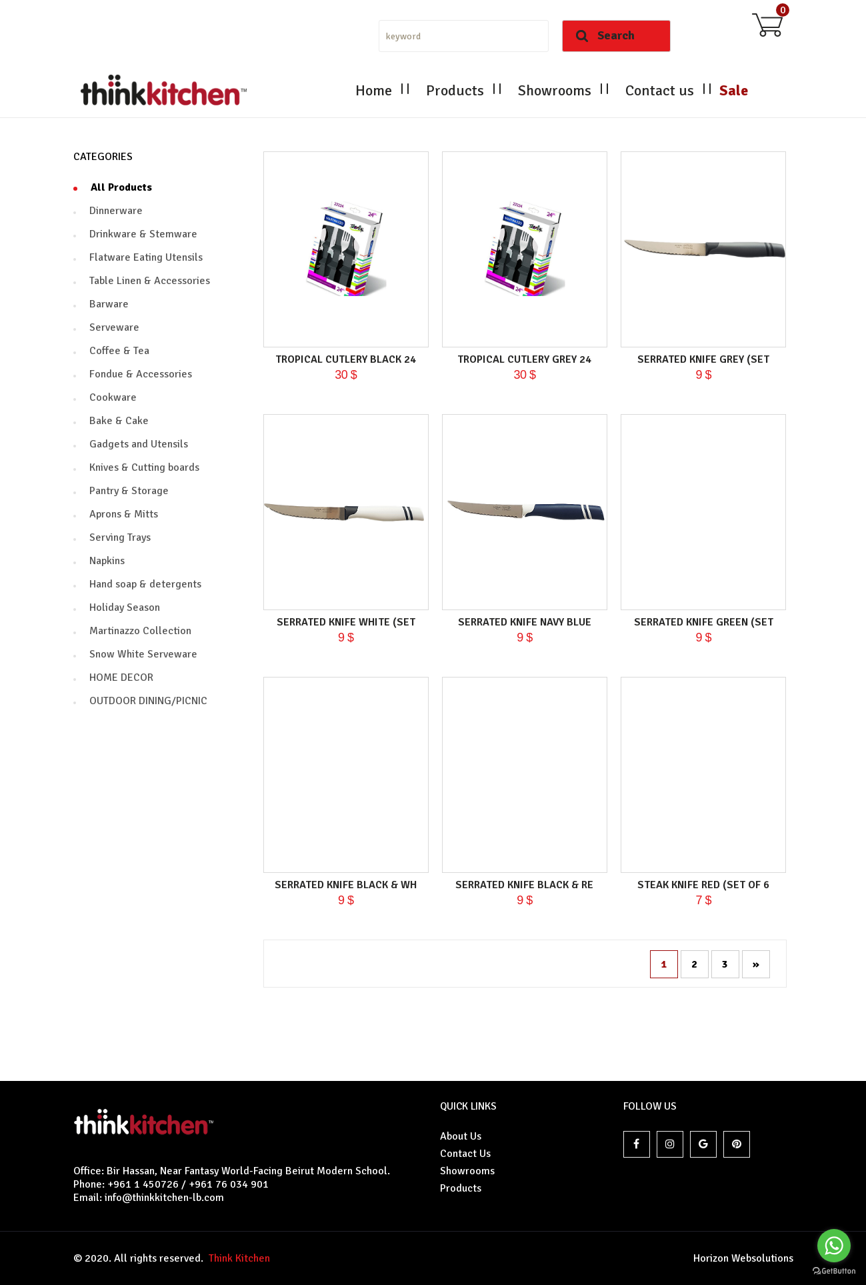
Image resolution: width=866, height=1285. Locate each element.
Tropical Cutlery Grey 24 (524, 359)
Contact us (659, 90)
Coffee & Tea (119, 350)
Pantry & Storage (129, 490)
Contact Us (465, 1153)
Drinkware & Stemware (143, 234)
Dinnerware (116, 210)
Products (455, 90)
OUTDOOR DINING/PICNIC (148, 701)
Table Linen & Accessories (149, 280)
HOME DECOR (121, 677)
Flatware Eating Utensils (146, 257)
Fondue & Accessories (140, 374)
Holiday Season (124, 607)
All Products (121, 187)
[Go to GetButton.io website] (834, 1271)
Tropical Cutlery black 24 (345, 359)
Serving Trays (120, 537)
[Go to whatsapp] (834, 1245)
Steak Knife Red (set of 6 (703, 885)
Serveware (114, 327)
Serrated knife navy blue (524, 622)
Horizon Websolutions (743, 1258)
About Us (460, 1136)
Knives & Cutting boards (144, 467)
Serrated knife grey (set (703, 359)
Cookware (113, 397)
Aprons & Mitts (123, 514)
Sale (733, 90)
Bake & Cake (119, 420)
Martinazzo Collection (140, 630)
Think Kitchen (236, 1258)
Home (373, 90)
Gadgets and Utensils (138, 444)
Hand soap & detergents (145, 584)
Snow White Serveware (143, 654)
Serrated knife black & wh (346, 885)
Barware (109, 304)
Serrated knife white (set (346, 622)
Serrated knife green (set (703, 622)
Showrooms (554, 90)
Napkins (107, 560)
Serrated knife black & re (524, 885)
